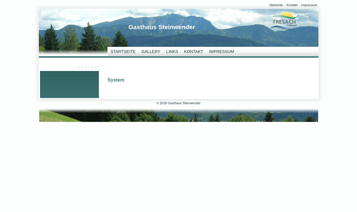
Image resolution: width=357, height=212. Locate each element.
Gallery (151, 51)
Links (172, 51)
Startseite (276, 5)
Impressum (309, 5)
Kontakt (292, 5)
